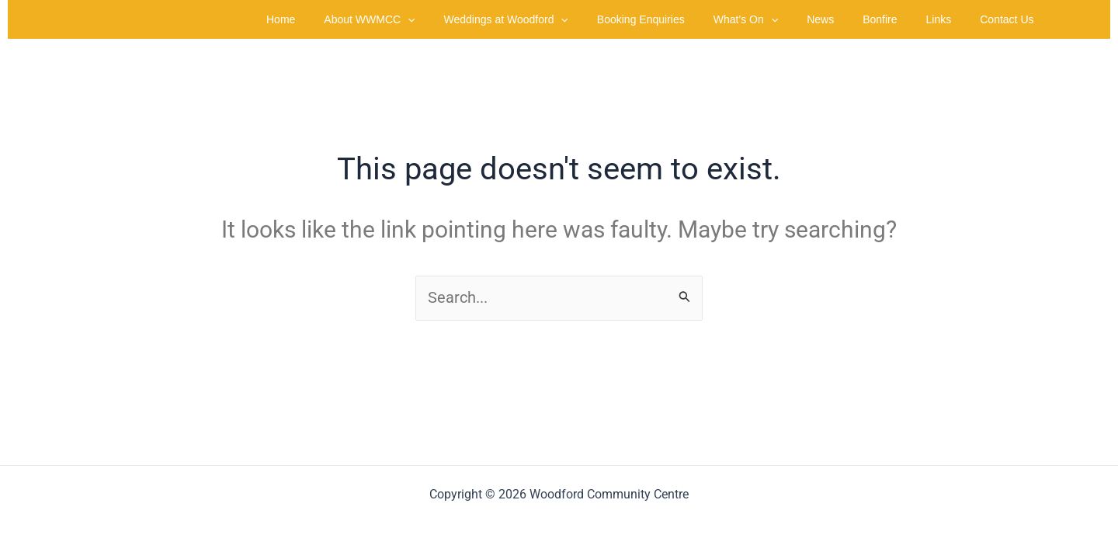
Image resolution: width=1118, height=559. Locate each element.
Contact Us (1010, 19)
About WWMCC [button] (422, 19)
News (845, 19)
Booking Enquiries (679, 19)
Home (339, 19)
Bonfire (897, 19)
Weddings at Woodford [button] (551, 19)
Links (949, 19)
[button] (460, 19)
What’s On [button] (777, 19)
